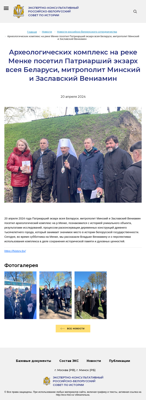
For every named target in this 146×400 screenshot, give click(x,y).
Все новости (76, 328)
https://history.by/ (15, 251)
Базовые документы (33, 361)
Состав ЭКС (69, 361)
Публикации (119, 361)
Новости (94, 361)
